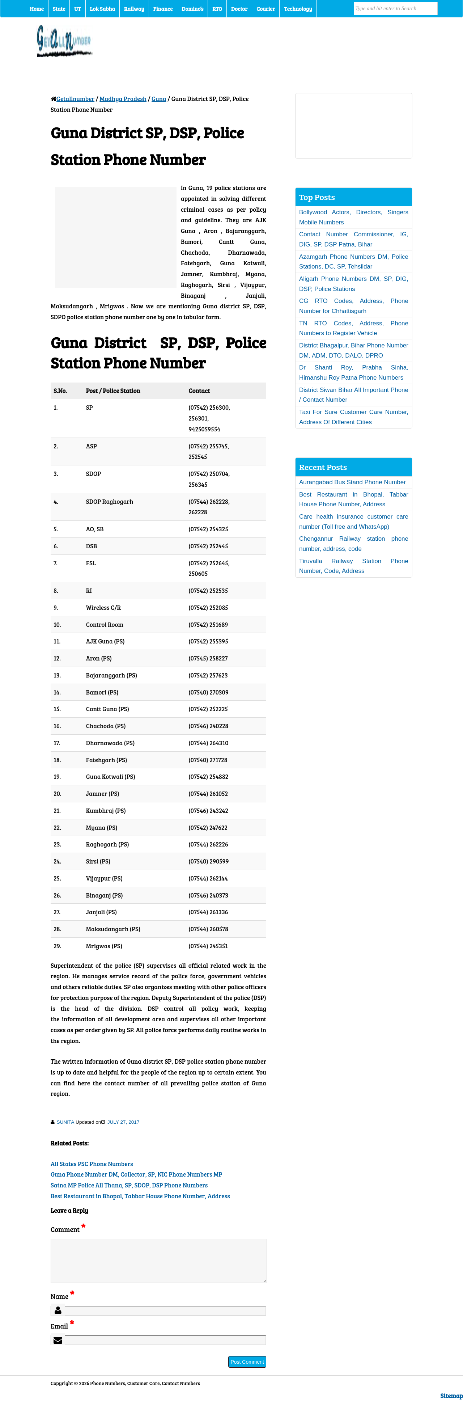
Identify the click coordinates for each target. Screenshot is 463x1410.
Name (62, 1304)
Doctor (239, 8)
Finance (163, 8)
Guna (159, 98)
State (59, 8)
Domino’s (192, 8)
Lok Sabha (102, 8)
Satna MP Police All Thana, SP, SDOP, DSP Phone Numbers (129, 1185)
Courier (265, 8)
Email (62, 1334)
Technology (298, 8)
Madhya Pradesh (122, 98)
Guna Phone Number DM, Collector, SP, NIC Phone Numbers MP (136, 1174)
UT (77, 8)
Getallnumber (75, 98)
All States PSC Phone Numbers (92, 1164)
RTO (217, 8)
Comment (68, 1229)
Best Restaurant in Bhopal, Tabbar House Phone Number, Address (140, 1196)
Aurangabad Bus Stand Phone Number (352, 482)
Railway (134, 8)
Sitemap (452, 1404)
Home (37, 8)
